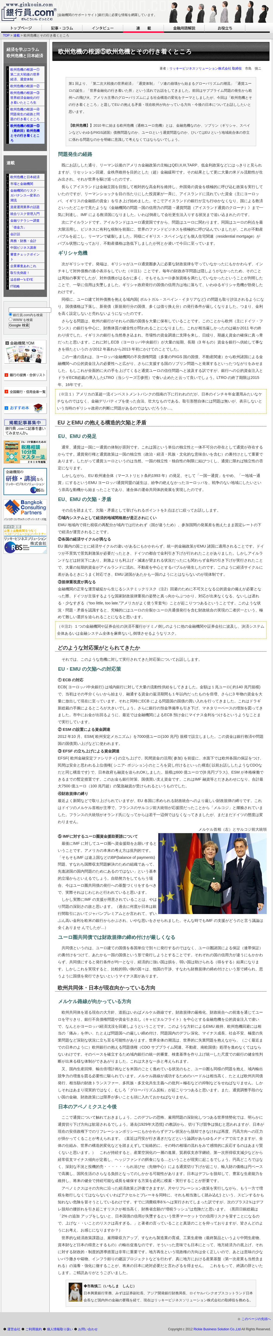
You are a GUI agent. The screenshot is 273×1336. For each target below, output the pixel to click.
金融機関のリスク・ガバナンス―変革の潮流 (25, 195)
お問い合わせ (88, 1329)
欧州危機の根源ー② (25, 86)
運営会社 (13, 1329)
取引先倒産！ (20, 273)
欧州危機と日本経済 (25, 177)
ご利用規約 (34, 1329)
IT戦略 (15, 286)
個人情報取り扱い (60, 1329)
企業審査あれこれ (23, 266)
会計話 (15, 234)
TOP (6, 35)
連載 (16, 35)
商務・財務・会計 (23, 241)
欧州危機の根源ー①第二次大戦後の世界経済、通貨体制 (25, 74)
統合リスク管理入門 (25, 214)
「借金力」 (18, 227)
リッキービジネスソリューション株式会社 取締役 (205, 68)
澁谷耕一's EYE (21, 279)
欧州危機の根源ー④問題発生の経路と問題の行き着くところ (25, 114)
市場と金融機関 (21, 184)
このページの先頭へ (256, 1319)
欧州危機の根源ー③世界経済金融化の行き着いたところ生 (25, 97)
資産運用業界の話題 (25, 207)
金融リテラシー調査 (25, 220)
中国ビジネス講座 (23, 248)
